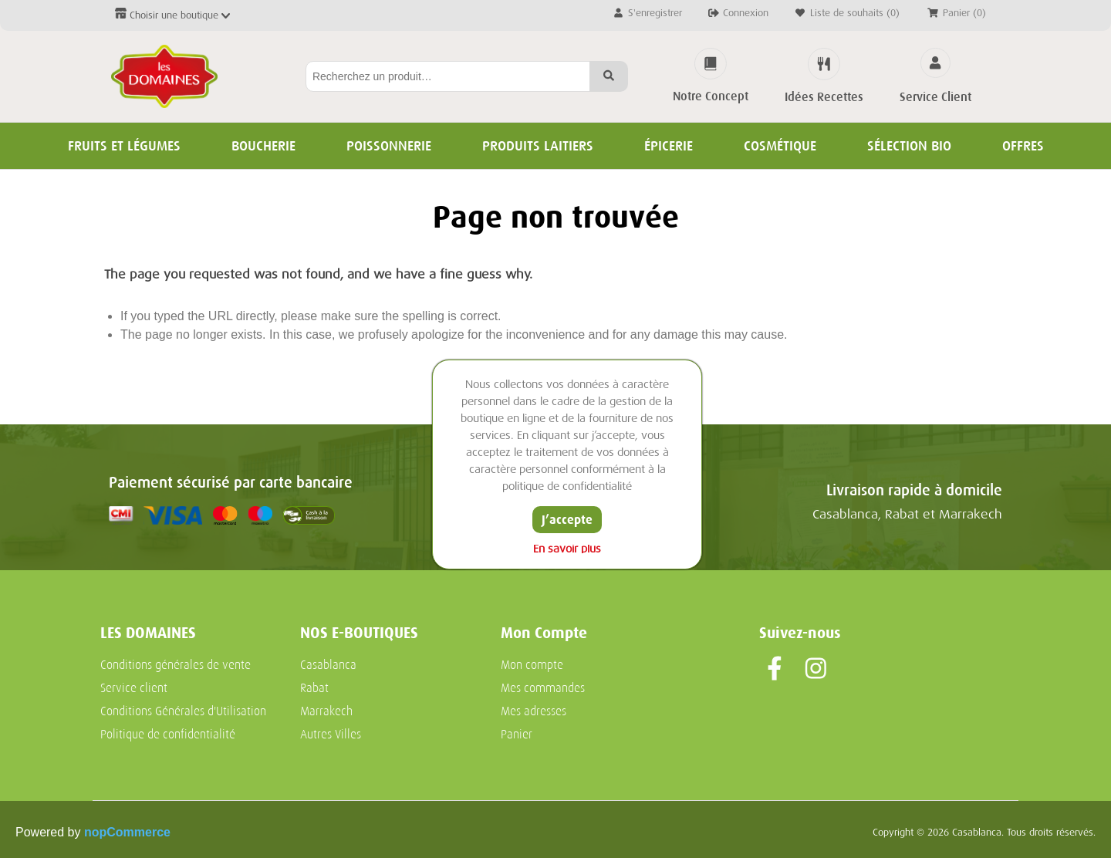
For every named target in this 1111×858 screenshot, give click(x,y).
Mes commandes (543, 688)
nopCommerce (127, 832)
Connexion (737, 12)
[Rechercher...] (448, 76)
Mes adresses (533, 711)
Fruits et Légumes (124, 146)
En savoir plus (567, 549)
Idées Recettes (824, 97)
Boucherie (263, 146)
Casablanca (328, 665)
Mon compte (532, 665)
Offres (1023, 146)
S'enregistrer (647, 12)
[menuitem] (191, 665)
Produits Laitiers (537, 146)
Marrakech (326, 711)
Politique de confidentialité (167, 734)
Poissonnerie (388, 146)
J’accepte (567, 519)
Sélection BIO (909, 146)
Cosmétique (780, 146)
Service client (133, 688)
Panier (516, 734)
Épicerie (668, 146)
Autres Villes (330, 734)
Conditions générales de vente (175, 665)
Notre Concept (710, 96)
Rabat (314, 688)
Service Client (935, 97)
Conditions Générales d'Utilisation (183, 711)
